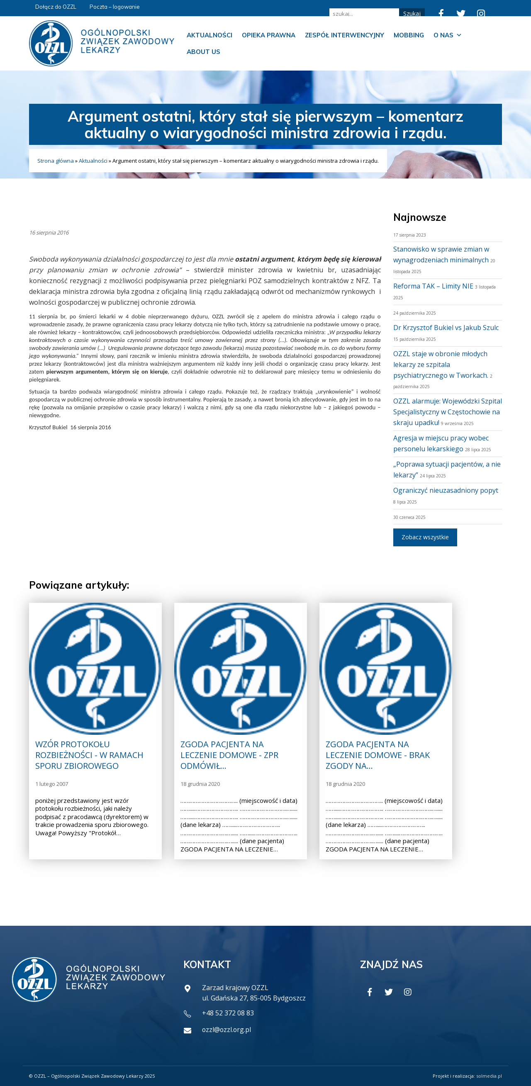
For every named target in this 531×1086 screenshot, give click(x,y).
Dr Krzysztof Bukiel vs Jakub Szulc (446, 327)
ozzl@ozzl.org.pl (227, 1029)
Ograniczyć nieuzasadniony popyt (445, 490)
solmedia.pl (489, 1076)
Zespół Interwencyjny (344, 35)
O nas (448, 35)
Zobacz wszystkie (425, 537)
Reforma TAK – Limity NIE (433, 286)
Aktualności (209, 35)
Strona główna (55, 160)
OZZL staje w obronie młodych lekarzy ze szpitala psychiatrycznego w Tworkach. (440, 364)
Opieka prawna (268, 35)
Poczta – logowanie (115, 6)
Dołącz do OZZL (55, 6)
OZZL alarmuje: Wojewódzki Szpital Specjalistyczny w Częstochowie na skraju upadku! (447, 411)
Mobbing (409, 35)
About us (203, 52)
